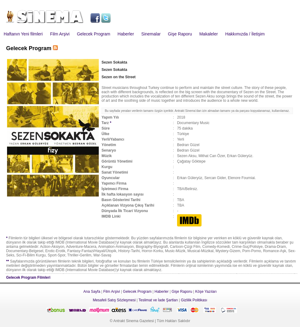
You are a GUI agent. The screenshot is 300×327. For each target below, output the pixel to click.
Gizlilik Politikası (194, 300)
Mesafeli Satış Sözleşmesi (114, 300)
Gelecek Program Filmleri (28, 277)
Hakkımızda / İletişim (245, 33)
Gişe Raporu (180, 33)
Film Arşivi (60, 33)
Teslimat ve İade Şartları (158, 300)
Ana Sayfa (91, 291)
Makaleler (208, 33)
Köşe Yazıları (206, 291)
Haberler (125, 33)
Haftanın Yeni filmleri (23, 33)
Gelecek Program (93, 33)
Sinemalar (151, 33)
